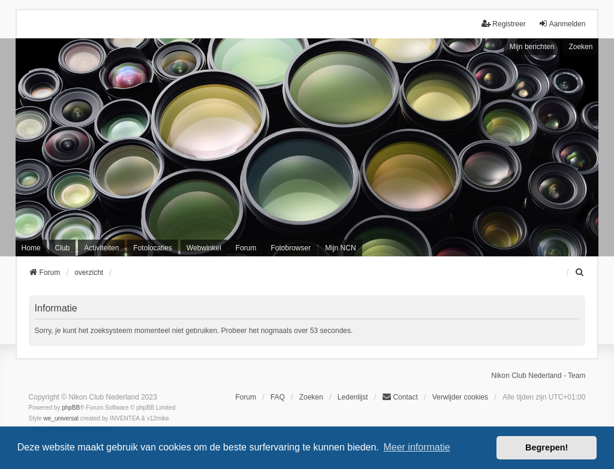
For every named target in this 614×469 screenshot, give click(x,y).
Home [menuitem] (31, 248)
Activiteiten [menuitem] (101, 248)
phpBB (71, 407)
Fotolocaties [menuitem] (152, 248)
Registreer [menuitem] (503, 23)
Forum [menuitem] (246, 248)
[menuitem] (579, 272)
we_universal (61, 418)
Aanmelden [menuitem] (562, 23)
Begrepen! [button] (546, 447)
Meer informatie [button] (416, 447)
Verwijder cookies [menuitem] (460, 397)
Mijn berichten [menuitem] (532, 47)
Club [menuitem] (62, 248)
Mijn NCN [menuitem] (340, 248)
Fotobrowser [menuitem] (291, 248)
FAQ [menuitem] (277, 397)
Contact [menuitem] (399, 396)
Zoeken (580, 47)
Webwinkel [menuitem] (203, 248)
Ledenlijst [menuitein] (353, 397)
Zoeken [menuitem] (311, 397)
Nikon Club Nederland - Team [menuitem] (538, 375)
